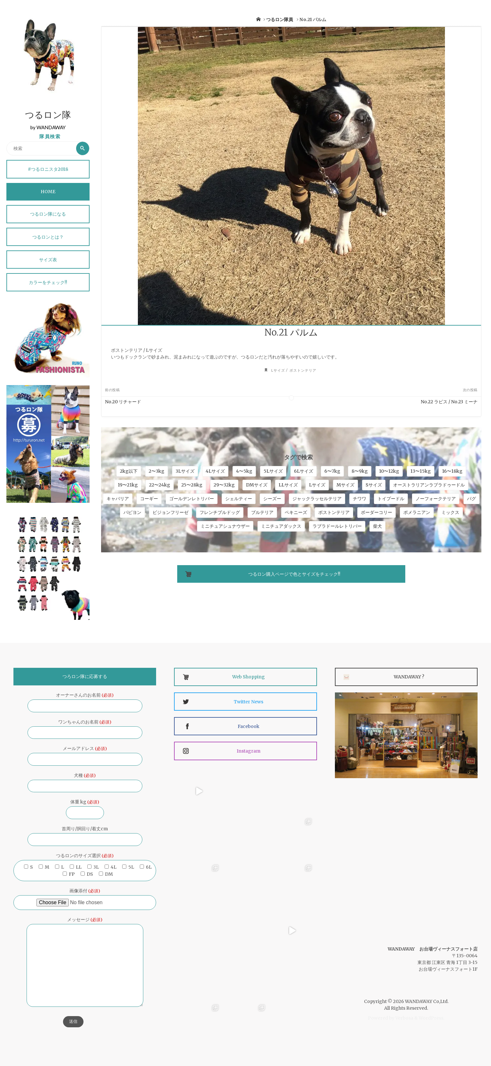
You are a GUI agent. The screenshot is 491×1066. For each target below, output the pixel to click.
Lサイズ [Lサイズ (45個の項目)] (317, 485)
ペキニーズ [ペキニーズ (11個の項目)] (296, 512)
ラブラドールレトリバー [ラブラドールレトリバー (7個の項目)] (337, 526)
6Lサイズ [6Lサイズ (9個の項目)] (303, 471)
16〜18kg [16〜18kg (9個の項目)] (452, 471)
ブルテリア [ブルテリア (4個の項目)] (262, 512)
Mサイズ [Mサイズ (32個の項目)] (345, 485)
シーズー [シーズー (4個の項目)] (272, 498)
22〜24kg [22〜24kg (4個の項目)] (159, 485)
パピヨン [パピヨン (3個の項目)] (132, 512)
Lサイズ (278, 370)
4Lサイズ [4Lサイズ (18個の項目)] (215, 471)
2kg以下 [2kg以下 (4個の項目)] (129, 471)
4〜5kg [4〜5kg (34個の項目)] (244, 471)
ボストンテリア (302, 370)
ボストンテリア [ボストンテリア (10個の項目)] (334, 512)
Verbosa (403, 1018)
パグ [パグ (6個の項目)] (471, 498)
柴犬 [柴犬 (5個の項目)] (377, 526)
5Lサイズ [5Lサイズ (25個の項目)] (273, 471)
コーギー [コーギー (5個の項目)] (149, 498)
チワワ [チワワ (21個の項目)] (359, 498)
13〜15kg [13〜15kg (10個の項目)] (420, 471)
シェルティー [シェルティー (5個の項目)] (238, 498)
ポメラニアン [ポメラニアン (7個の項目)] (416, 512)
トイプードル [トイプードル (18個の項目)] (390, 498)
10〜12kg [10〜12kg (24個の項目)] (389, 471)
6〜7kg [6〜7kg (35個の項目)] (332, 471)
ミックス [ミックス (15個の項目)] (450, 512)
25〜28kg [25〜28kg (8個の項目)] (191, 485)
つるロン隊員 (279, 19)
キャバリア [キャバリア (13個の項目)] (118, 498)
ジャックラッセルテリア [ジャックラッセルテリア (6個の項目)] (317, 498)
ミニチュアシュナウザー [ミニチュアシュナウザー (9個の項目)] (225, 526)
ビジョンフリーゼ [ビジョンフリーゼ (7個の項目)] (170, 512)
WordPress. (431, 1018)
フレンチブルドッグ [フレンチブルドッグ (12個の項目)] (220, 512)
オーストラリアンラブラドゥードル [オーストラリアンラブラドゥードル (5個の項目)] (429, 485)
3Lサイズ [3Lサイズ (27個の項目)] (185, 471)
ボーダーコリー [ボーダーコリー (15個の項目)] (376, 512)
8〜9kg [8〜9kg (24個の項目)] (360, 471)
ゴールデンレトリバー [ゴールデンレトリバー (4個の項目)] (191, 498)
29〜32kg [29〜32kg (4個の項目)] (224, 485)
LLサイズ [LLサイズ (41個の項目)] (288, 485)
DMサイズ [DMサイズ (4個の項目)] (256, 485)
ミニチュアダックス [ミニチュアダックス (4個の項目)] (281, 526)
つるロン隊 (48, 115)
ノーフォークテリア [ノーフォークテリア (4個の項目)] (436, 498)
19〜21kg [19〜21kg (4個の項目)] (128, 485)
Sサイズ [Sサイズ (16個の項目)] (374, 485)
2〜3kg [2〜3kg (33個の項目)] (156, 471)
